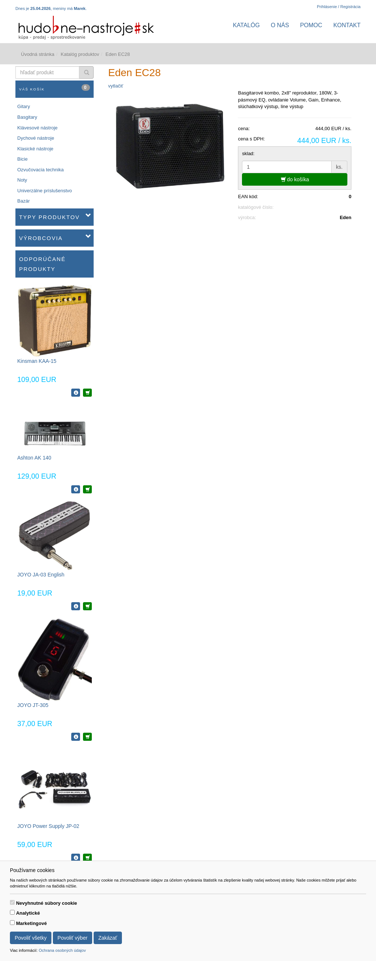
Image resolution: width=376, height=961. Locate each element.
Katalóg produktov (80, 54)
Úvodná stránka (37, 54)
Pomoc (311, 25)
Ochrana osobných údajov (62, 950)
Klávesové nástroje (37, 128)
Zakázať (107, 938)
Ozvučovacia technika (40, 169)
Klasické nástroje (35, 148)
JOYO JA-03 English (40, 575)
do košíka (295, 179)
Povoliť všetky (31, 938)
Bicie (22, 159)
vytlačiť (115, 86)
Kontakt (347, 25)
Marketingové (31, 923)
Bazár (23, 201)
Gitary (23, 106)
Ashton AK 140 (34, 458)
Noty (22, 180)
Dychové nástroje (35, 138)
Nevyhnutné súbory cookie (46, 903)
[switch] (12, 902)
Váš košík (54, 87)
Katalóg (246, 25)
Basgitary (27, 117)
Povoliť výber (73, 938)
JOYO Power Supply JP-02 (48, 826)
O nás (280, 25)
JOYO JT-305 (32, 705)
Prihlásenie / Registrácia (339, 6)
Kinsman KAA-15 (37, 361)
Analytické (28, 913)
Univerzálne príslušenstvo (44, 190)
